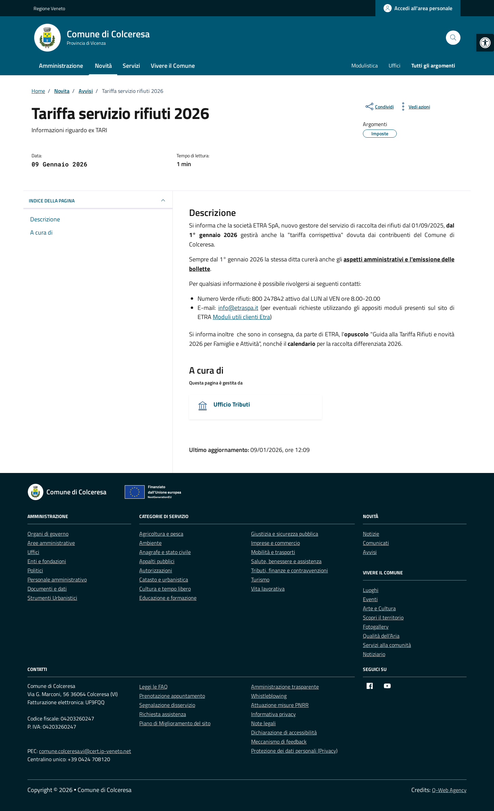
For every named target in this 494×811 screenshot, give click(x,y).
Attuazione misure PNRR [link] (280, 705)
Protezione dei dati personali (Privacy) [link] (294, 751)
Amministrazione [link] (61, 65)
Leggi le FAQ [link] (153, 687)
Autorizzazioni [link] (155, 570)
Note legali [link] (263, 723)
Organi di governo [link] (47, 534)
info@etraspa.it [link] (238, 307)
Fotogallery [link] (376, 626)
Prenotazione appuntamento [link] (172, 696)
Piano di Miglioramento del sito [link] (174, 723)
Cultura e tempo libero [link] (165, 589)
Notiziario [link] (374, 654)
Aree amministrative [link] (51, 543)
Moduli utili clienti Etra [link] (241, 316)
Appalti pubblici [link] (156, 561)
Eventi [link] (370, 599)
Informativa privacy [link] (273, 714)
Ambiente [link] (150, 543)
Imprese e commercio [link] (275, 543)
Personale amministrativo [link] (57, 579)
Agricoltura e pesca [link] (161, 534)
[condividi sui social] (379, 106)
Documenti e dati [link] (47, 589)
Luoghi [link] (370, 590)
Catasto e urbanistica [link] (163, 579)
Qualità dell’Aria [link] (381, 636)
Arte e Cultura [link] (379, 608)
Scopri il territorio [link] (383, 617)
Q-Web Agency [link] (449, 790)
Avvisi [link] (370, 552)
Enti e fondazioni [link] (46, 561)
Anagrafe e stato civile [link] (165, 552)
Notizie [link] (371, 534)
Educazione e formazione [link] (168, 598)
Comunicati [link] (376, 543)
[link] (485, 43)
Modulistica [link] (364, 65)
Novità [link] (103, 65)
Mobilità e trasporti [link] (273, 552)
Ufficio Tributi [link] (231, 404)
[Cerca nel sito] (453, 38)
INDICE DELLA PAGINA (98, 200)
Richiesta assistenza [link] (162, 714)
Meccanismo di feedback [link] (279, 741)
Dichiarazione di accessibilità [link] (284, 732)
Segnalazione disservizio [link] (167, 705)
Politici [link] (35, 570)
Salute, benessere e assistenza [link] (286, 561)
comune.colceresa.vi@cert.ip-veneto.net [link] (85, 751)
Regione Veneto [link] (49, 8)
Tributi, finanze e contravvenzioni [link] (289, 570)
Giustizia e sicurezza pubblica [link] (284, 534)
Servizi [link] (131, 65)
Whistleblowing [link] (269, 696)
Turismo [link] (260, 579)
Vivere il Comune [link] (173, 65)
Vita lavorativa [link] (268, 589)
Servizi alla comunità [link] (387, 645)
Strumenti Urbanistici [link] (52, 598)
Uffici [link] (394, 65)
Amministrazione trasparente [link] (285, 687)
